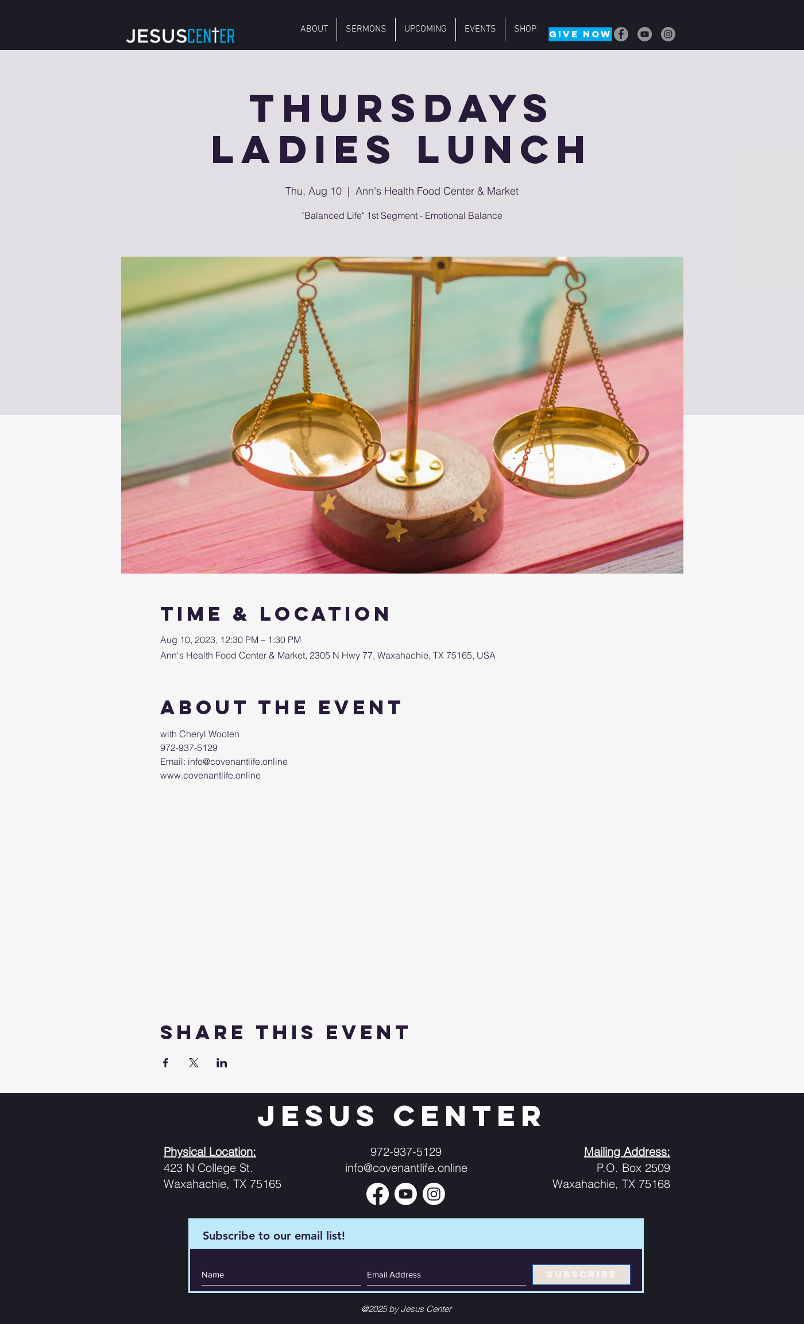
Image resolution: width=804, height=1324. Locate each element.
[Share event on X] (193, 1062)
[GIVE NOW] (580, 34)
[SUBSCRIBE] (581, 1274)
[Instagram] (668, 34)
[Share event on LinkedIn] (222, 1062)
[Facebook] (621, 34)
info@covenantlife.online (406, 1167)
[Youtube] (406, 1194)
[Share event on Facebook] (165, 1062)
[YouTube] (644, 34)
